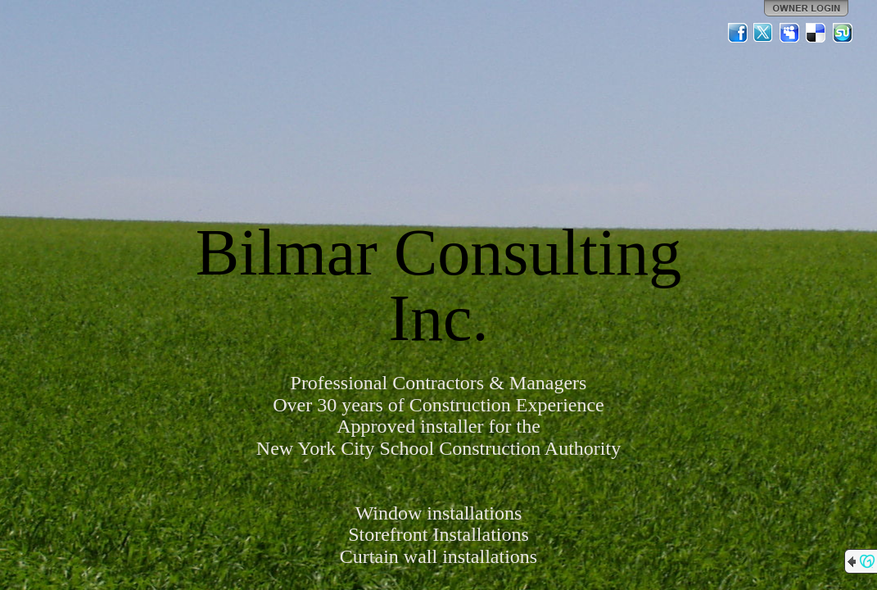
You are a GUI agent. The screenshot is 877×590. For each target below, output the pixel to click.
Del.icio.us (816, 32)
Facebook (737, 32)
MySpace (790, 32)
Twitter (764, 32)
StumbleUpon (842, 32)
